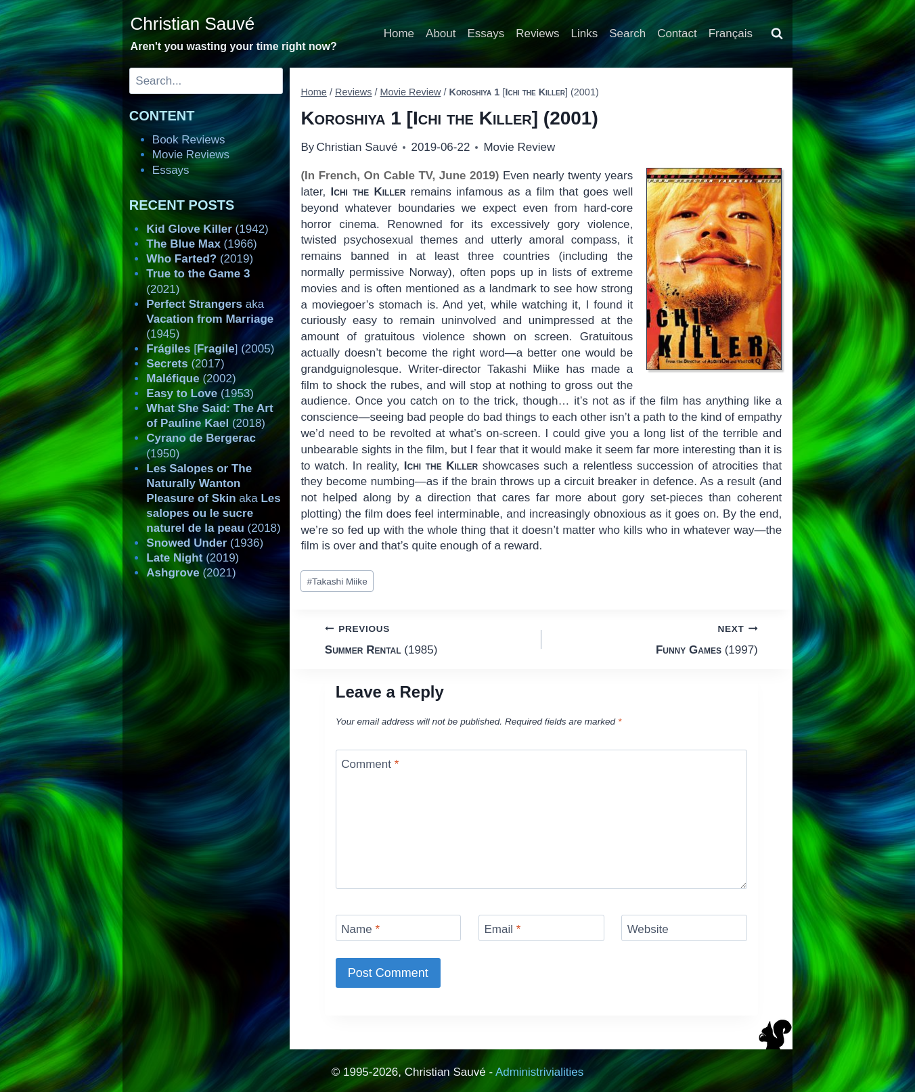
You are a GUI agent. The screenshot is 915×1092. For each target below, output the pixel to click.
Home (399, 33)
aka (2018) (213, 498)
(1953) (200, 393)
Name (360, 929)
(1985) (427, 638)
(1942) (207, 229)
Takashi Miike (337, 581)
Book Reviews (188, 139)
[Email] (541, 928)
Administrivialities (539, 1072)
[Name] (399, 928)
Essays (486, 33)
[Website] (684, 928)
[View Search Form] (777, 34)
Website (648, 929)
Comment (370, 764)
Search (627, 33)
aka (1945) (209, 319)
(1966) (201, 243)
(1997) (655, 638)
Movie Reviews (190, 154)
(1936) (204, 543)
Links (584, 33)
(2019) (199, 258)
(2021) (191, 572)
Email (502, 929)
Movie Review (519, 147)
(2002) (191, 378)
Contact (677, 33)
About (440, 33)
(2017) (185, 363)
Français (731, 33)
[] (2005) (210, 348)
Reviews (537, 33)
